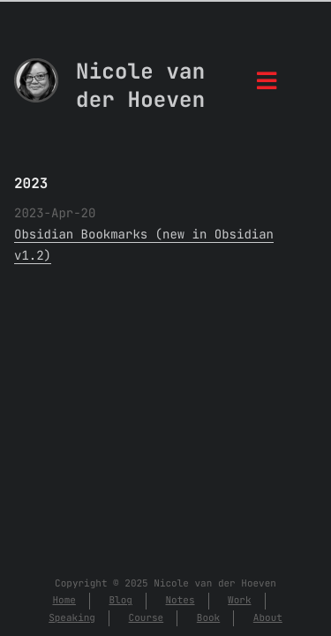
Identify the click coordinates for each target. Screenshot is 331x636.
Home (63, 600)
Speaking (72, 618)
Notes (180, 600)
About (267, 618)
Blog (120, 600)
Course (146, 618)
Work (239, 600)
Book (208, 618)
